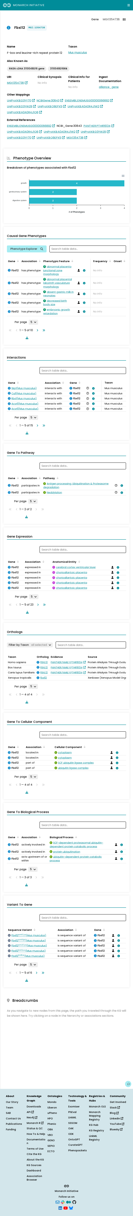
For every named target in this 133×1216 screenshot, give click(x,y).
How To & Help (36, 1134)
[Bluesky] (71, 1207)
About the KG (35, 1159)
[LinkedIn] (60, 1207)
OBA (50, 1129)
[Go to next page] (37, 330)
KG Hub (93, 1125)
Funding (11, 1129)
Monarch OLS (97, 1106)
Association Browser (34, 1178)
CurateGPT (75, 1145)
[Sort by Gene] (17, 261)
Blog (114, 1113)
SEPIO (51, 1146)
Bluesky (116, 1129)
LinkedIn (116, 1118)
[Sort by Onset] (124, 261)
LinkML (72, 1117)
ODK (71, 1134)
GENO (51, 1140)
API (30, 1112)
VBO (50, 1135)
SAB (8, 1113)
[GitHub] (74, 1202)
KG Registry (96, 1130)
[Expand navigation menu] (128, 5)
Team (9, 1107)
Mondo (51, 1102)
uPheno (52, 1113)
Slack (115, 1107)
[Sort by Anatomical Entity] (78, 561)
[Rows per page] (33, 322)
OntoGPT (74, 1139)
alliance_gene (109, 87)
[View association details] (83, 270)
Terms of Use (35, 1148)
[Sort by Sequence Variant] (34, 929)
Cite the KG (34, 1154)
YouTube (117, 1124)
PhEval (72, 1112)
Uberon (52, 1107)
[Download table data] (26, 338)
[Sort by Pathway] (57, 478)
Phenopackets (77, 1150)
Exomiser (74, 1106)
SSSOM (72, 1123)
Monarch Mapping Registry (94, 1115)
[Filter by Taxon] (30, 645)
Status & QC (35, 1128)
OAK (71, 1128)
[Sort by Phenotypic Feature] (72, 261)
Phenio (51, 1124)
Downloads (34, 1106)
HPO (50, 1118)
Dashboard (34, 1170)
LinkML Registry (94, 1138)
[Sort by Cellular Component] (84, 747)
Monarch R (35, 1123)
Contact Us (13, 1118)
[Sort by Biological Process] (75, 837)
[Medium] (68, 1202)
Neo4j (32, 1117)
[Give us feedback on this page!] (128, 1084)
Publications (14, 1124)
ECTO (51, 1151)
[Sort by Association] (39, 261)
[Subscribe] (57, 1202)
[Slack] (63, 1202)
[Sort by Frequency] (109, 261)
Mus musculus (77, 52)
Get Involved (118, 1102)
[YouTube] (65, 1207)
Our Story (12, 1102)
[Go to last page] (43, 330)
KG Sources (34, 1165)
